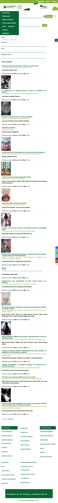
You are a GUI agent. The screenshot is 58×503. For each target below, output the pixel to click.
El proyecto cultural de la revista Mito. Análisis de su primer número (20, 66)
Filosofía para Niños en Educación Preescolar (14, 204)
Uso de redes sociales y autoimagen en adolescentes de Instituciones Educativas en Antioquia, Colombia (24, 309)
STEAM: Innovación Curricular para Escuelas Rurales (16, 177)
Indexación (11, 26)
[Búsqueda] (22, 16)
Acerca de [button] (5, 30)
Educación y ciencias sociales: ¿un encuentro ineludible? (17, 117)
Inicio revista (5, 13)
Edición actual (6, 16)
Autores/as (4, 42)
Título (2, 48)
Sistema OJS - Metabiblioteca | (29, 500)
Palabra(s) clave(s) (6, 54)
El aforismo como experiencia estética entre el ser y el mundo (22, 377)
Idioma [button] (54, 2)
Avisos (4, 26)
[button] (56, 40)
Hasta (2, 37)
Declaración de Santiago (8, 128)
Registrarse (41, 2)
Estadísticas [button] (6, 33)
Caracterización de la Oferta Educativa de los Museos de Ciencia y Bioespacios (23, 153)
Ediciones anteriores (7, 20)
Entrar (48, 2)
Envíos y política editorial (9, 23)
